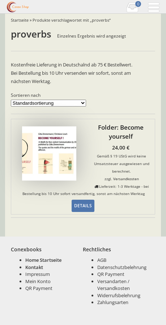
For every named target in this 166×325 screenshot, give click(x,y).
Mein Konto (38, 281)
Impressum (37, 274)
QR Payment (38, 288)
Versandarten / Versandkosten (113, 285)
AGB (101, 260)
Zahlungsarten (112, 302)
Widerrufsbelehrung (118, 295)
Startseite (20, 20)
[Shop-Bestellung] (48, 103)
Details (83, 205)
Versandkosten (126, 178)
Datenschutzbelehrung (121, 267)
